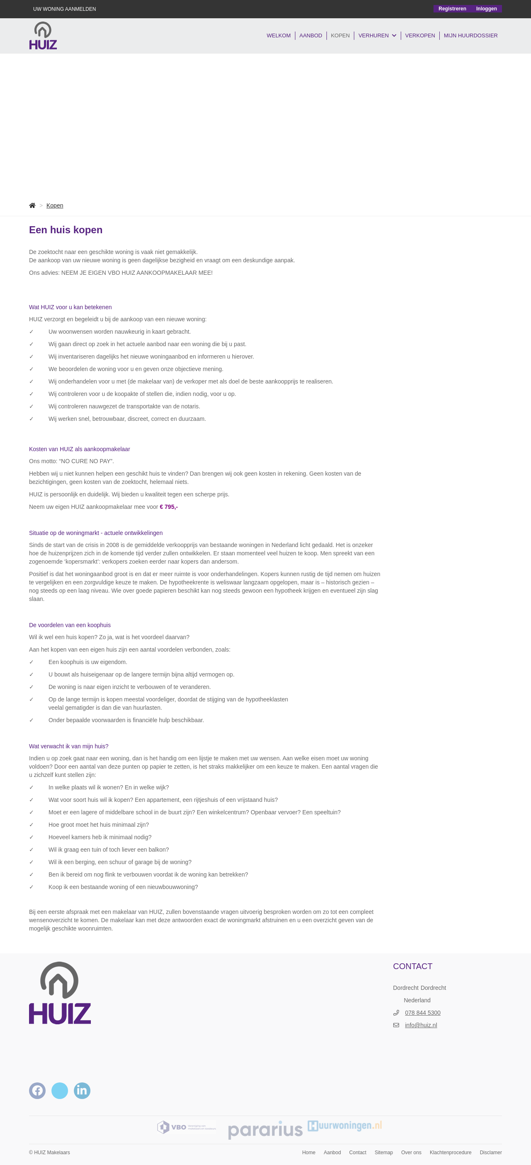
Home (308, 1152)
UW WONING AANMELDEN (64, 9)
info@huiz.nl (421, 1025)
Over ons (411, 1152)
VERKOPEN (420, 35)
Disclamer (491, 1152)
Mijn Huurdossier (471, 35)
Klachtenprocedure (451, 1152)
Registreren (452, 9)
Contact (357, 1152)
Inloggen (486, 9)
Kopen (340, 35)
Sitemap (384, 1152)
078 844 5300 (423, 1012)
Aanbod (311, 35)
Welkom (279, 35)
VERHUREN (377, 36)
